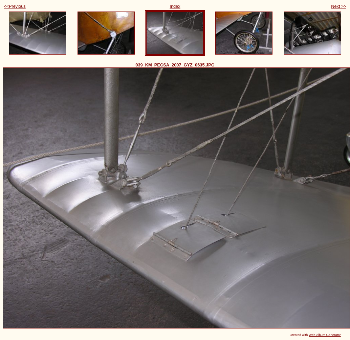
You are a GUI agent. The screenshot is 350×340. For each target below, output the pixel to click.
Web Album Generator (325, 335)
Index (175, 6)
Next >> (338, 6)
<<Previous (15, 6)
